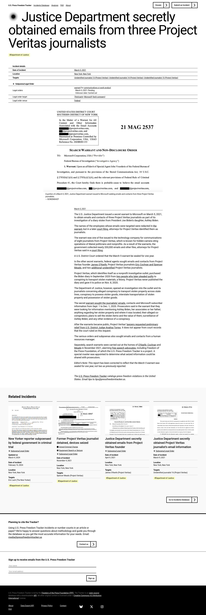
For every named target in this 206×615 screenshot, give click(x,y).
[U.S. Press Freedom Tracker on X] (91, 607)
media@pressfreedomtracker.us (25, 537)
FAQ (62, 5)
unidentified (108, 267)
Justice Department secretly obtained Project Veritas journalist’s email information (172, 443)
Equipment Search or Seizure (71, 450)
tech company (99, 97)
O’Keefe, (143, 344)
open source (94, 593)
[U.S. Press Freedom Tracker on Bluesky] (81, 607)
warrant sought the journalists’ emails (105, 303)
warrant (77, 88)
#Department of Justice (19, 55)
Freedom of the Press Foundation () (58, 593)
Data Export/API (27, 606)
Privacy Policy (47, 606)
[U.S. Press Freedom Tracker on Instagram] (102, 607)
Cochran (151, 344)
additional (96, 267)
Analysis (54, 5)
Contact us (83, 544)
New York (78, 74)
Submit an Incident (181, 5)
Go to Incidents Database (179, 500)
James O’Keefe (99, 264)
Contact (63, 606)
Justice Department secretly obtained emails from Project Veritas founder (124, 443)
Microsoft (88, 97)
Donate (158, 5)
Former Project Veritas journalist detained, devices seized (78, 440)
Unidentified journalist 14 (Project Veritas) (126, 78)
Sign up (91, 578)
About (68, 5)
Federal (77, 101)
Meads (77, 348)
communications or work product (97, 88)
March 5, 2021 (80, 70)
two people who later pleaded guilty (134, 276)
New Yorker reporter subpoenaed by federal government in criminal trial (30, 443)
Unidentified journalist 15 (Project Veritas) (161, 78)
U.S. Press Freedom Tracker (19, 5)
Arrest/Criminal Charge (68, 447)
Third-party (78, 97)
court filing (102, 229)
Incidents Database (41, 5)
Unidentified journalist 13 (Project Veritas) (91, 78)
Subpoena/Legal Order (24, 84)
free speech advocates (124, 348)
